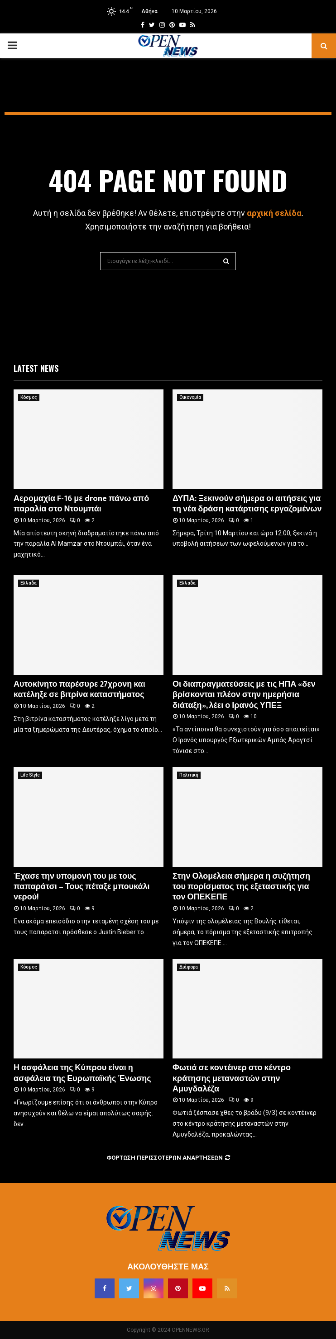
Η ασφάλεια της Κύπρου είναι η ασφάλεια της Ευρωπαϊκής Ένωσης (82, 1073)
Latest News (36, 368)
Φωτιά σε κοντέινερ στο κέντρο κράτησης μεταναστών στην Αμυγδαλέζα (232, 1078)
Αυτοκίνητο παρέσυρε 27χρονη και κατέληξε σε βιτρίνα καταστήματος (79, 690)
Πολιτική (188, 774)
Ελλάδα (28, 583)
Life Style (30, 774)
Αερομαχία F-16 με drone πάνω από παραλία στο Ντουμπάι (81, 504)
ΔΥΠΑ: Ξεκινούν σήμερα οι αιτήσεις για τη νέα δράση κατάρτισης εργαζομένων (247, 504)
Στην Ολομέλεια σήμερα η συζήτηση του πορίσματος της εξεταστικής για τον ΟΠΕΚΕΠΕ (241, 887)
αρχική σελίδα (274, 213)
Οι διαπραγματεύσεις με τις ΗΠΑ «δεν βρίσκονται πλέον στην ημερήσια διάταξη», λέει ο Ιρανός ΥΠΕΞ (244, 695)
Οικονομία (190, 397)
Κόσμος (28, 397)
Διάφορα (188, 966)
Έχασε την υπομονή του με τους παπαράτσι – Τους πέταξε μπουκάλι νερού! (82, 887)
